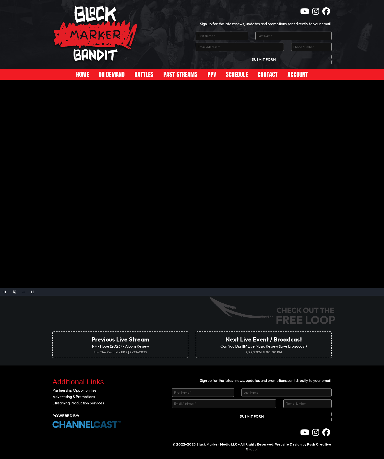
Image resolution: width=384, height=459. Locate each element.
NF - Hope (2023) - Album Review (120, 345)
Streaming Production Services (78, 403)
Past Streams (180, 74)
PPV (211, 74)
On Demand (112, 74)
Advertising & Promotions (73, 397)
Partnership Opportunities (74, 390)
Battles (144, 74)
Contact (268, 74)
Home (82, 74)
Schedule (237, 74)
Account (298, 74)
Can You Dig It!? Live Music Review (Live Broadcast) (263, 345)
